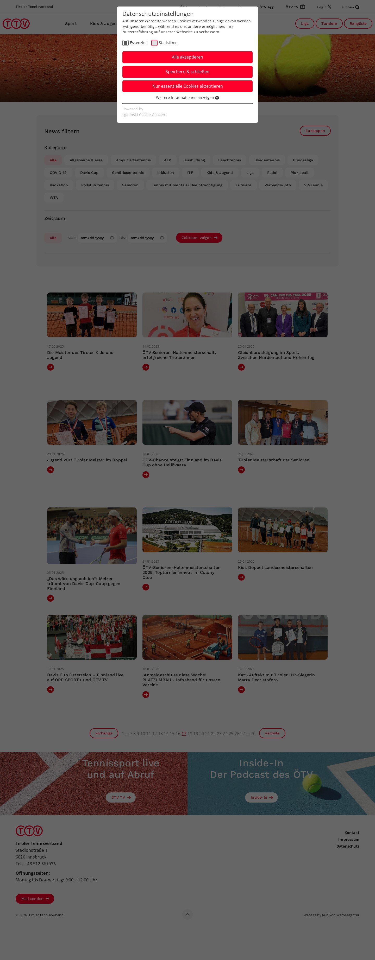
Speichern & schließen (187, 71)
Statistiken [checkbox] (168, 42)
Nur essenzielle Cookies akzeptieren (187, 86)
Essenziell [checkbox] (139, 42)
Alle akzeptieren (187, 57)
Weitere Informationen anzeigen (187, 97)
